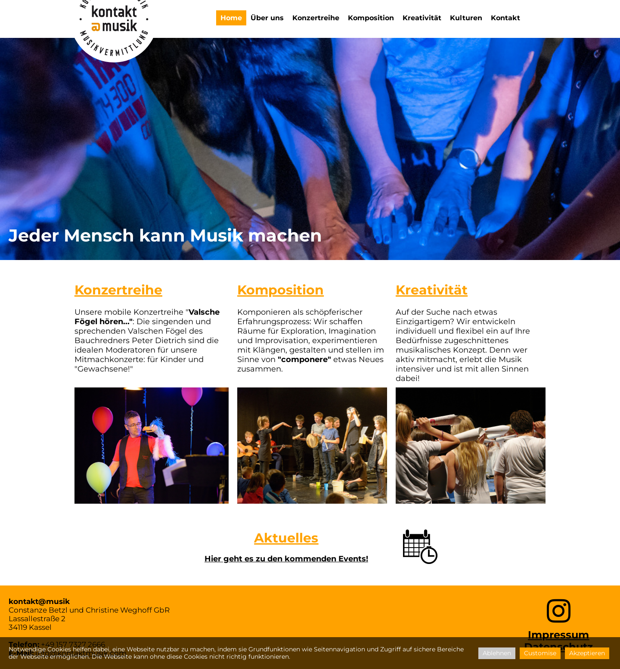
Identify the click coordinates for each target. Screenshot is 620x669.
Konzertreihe (315, 18)
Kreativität (422, 18)
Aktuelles (286, 538)
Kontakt (505, 18)
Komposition (371, 18)
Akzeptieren (587, 653)
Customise (540, 653)
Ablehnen (497, 653)
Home (231, 18)
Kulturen (466, 18)
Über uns (267, 18)
